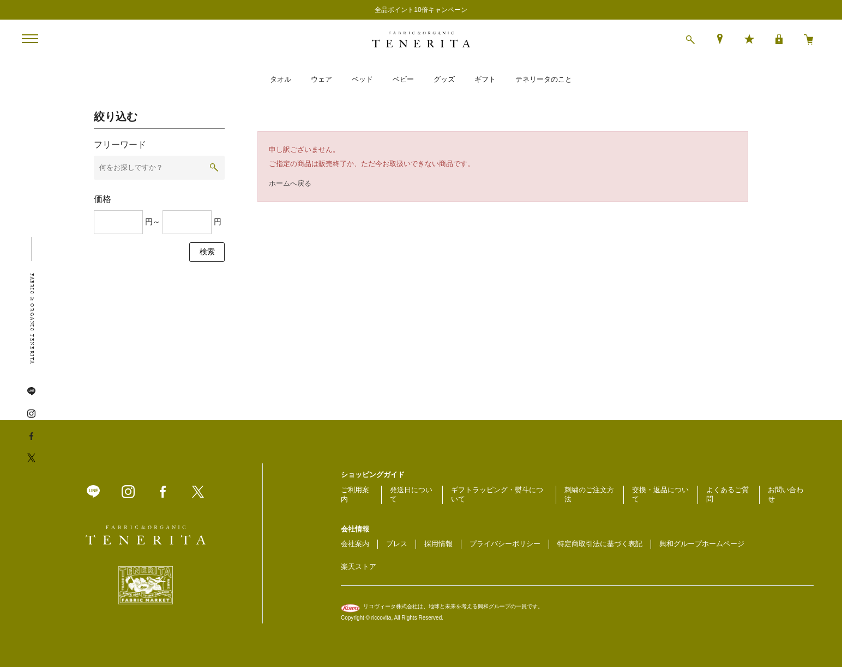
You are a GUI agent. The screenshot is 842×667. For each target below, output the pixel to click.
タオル (280, 79)
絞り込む (115, 117)
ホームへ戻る (290, 183)
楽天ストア (358, 566)
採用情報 (438, 544)
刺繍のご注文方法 (589, 494)
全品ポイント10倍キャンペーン (421, 10)
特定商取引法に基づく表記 (599, 544)
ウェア (321, 79)
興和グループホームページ (701, 544)
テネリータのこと (543, 79)
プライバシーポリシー (505, 544)
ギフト (485, 79)
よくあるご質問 (727, 494)
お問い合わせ (785, 494)
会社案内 (355, 544)
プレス (396, 544)
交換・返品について (660, 494)
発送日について (411, 494)
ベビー (403, 79)
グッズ (444, 79)
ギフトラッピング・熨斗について (497, 494)
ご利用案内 (355, 494)
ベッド (362, 79)
